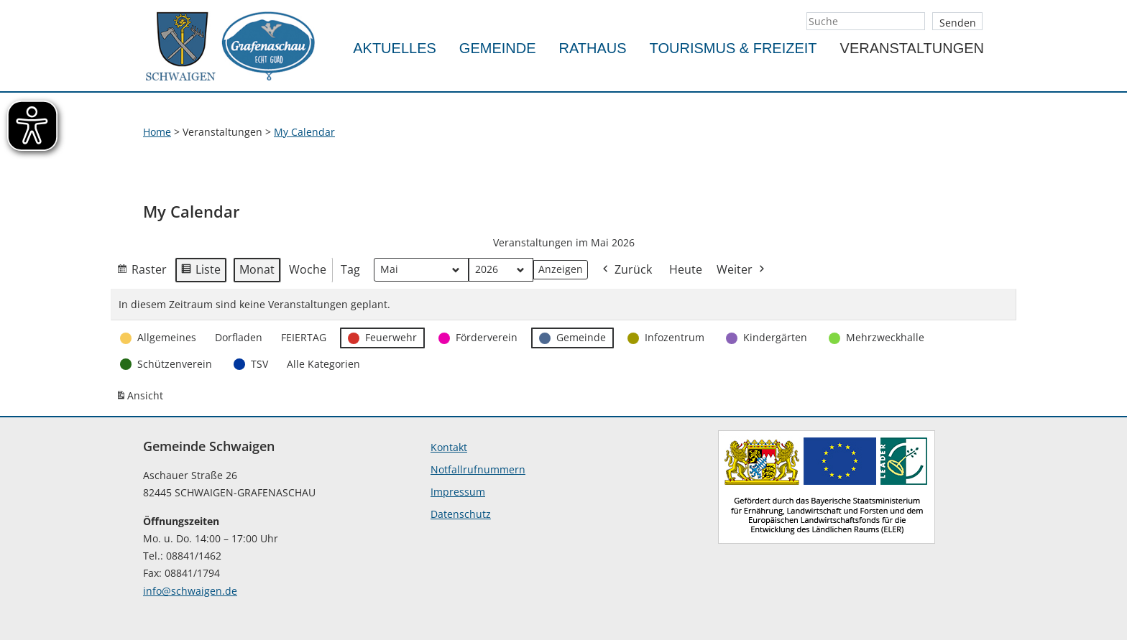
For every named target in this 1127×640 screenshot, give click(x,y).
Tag (350, 269)
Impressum (458, 491)
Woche (307, 269)
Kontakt (449, 447)
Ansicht (141, 398)
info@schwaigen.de (190, 591)
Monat (257, 269)
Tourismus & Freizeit (733, 48)
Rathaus (593, 48)
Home (157, 132)
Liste (200, 272)
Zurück (626, 270)
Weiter (742, 270)
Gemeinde (497, 48)
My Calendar (304, 132)
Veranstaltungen (912, 48)
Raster (141, 272)
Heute (685, 269)
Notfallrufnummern (478, 469)
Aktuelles (394, 48)
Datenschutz (461, 514)
